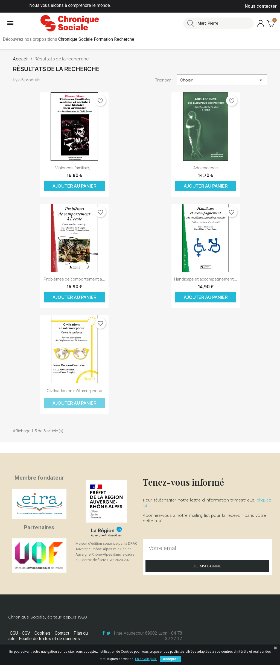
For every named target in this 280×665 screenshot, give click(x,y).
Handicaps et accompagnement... (205, 279)
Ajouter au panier (74, 186)
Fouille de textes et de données (49, 638)
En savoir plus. (146, 659)
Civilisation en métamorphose (74, 390)
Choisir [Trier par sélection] (222, 80)
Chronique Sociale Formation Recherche (96, 39)
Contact (62, 633)
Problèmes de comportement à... (74, 279)
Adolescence (205, 167)
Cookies (42, 633)
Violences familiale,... (74, 167)
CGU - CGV (20, 633)
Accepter (170, 659)
